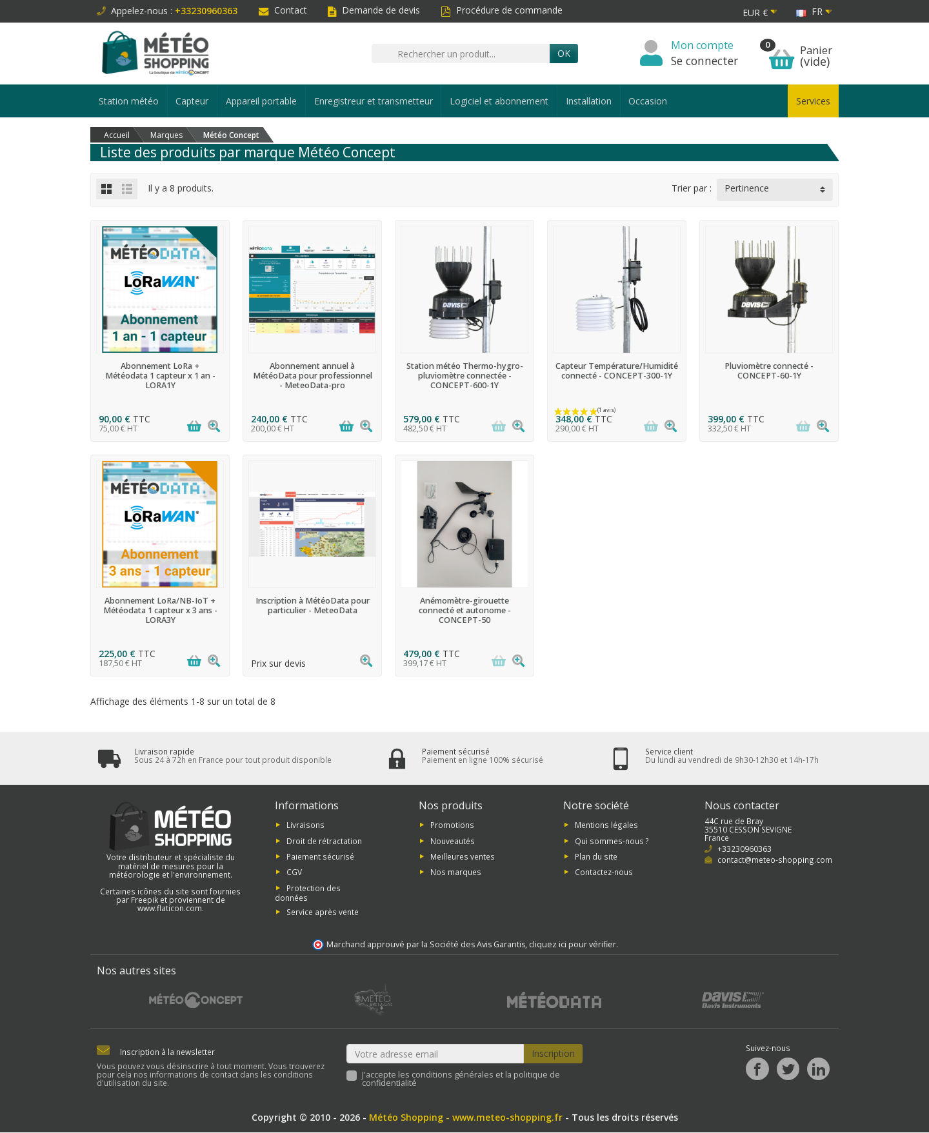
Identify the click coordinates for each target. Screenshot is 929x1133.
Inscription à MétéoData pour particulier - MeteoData (312, 605)
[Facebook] (757, 1069)
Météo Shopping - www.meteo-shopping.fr (466, 1118)
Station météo (129, 101)
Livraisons (305, 825)
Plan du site (596, 856)
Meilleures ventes (462, 856)
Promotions (452, 825)
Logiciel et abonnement (499, 101)
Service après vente (322, 912)
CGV (294, 872)
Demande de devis (374, 10)
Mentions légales (606, 825)
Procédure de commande (502, 10)
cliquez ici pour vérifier (572, 944)
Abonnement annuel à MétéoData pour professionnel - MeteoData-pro (312, 375)
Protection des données (308, 893)
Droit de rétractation (324, 841)
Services (813, 101)
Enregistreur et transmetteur (373, 101)
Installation (589, 101)
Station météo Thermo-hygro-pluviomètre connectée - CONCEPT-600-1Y (464, 375)
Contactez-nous (604, 872)
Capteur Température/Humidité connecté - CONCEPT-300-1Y (616, 370)
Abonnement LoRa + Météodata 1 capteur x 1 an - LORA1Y (160, 375)
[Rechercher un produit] (461, 53)
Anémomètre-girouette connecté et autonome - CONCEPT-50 (465, 610)
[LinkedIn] (818, 1069)
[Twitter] (788, 1069)
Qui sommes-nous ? (612, 841)
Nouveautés (452, 841)
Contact (283, 10)
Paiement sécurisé (320, 856)
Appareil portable (261, 101)
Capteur (191, 101)
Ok (563, 53)
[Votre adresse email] (435, 1053)
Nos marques (455, 872)
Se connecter (704, 60)
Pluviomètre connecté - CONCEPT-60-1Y (769, 370)
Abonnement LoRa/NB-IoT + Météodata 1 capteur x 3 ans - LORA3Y (160, 610)
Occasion (647, 101)
